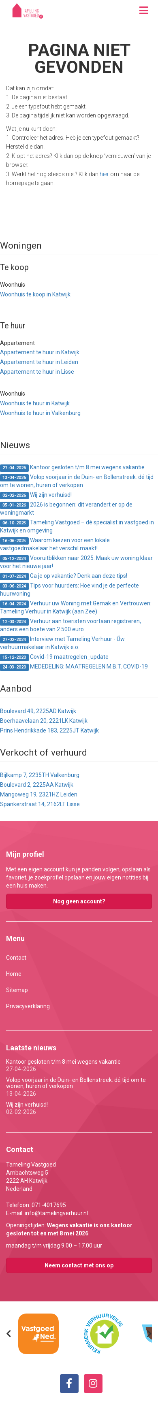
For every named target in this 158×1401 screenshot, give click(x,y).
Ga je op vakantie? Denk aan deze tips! (63, 576)
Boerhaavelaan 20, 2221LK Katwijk (44, 721)
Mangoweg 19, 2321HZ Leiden (38, 794)
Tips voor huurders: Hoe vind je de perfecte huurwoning (69, 589)
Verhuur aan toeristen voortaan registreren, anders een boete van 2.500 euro (70, 625)
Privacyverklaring (28, 1006)
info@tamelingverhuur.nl (56, 1213)
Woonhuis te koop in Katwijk (35, 294)
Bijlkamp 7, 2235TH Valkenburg (39, 775)
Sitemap (17, 990)
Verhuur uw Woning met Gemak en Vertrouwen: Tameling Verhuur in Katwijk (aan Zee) (76, 607)
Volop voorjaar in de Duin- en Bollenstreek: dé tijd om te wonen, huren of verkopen (77, 481)
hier (104, 174)
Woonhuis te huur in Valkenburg (40, 413)
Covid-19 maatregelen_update (54, 657)
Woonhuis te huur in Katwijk (35, 403)
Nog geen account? (79, 901)
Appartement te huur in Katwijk (39, 352)
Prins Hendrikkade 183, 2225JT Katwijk (49, 730)
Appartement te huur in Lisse (37, 371)
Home (13, 974)
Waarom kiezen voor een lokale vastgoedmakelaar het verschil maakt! (55, 544)
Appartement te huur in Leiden (39, 362)
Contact (16, 957)
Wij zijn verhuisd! (36, 495)
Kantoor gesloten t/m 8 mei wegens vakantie (72, 468)
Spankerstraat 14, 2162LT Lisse (40, 804)
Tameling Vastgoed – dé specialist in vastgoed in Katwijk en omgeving (77, 526)
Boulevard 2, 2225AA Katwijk (36, 784)
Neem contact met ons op (79, 1265)
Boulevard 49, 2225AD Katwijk (38, 711)
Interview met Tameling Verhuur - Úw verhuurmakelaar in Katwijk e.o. (62, 643)
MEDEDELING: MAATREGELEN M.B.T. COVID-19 (74, 667)
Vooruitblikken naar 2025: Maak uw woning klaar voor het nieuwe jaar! (76, 562)
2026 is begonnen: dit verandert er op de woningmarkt (66, 508)
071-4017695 (49, 1205)
